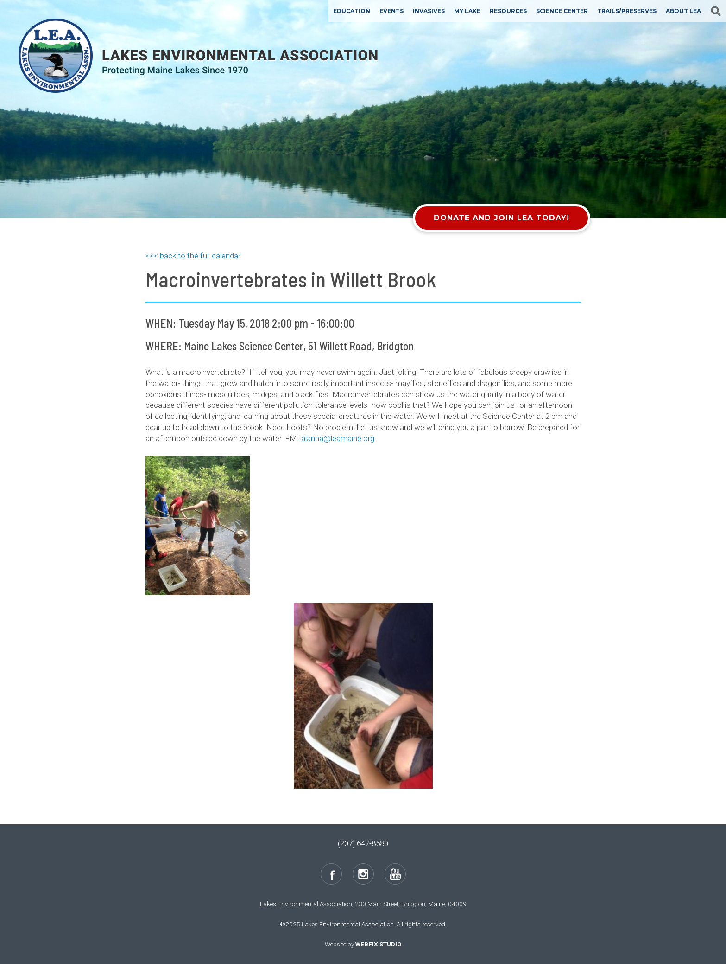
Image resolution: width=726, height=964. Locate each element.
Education (351, 10)
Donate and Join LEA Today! (501, 217)
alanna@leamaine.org (337, 438)
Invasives (429, 10)
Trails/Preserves (627, 10)
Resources (508, 10)
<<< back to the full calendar (192, 255)
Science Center (562, 10)
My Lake (467, 10)
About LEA (683, 10)
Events (391, 10)
